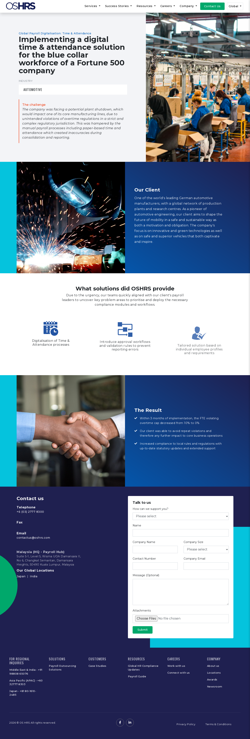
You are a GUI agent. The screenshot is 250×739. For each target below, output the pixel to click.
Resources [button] (145, 6)
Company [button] (187, 6)
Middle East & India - (23, 669)
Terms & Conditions (218, 724)
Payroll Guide (137, 676)
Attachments (142, 615)
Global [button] (234, 6)
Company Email (194, 563)
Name (137, 530)
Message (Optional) (146, 580)
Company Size (193, 546)
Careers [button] (166, 6)
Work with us (176, 665)
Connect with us (178, 672)
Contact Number (144, 563)
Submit (143, 634)
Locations (214, 672)
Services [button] (91, 6)
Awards (212, 679)
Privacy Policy (186, 724)
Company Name (144, 546)
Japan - (14, 691)
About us (213, 665)
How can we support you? (150, 513)
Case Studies (97, 665)
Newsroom (214, 686)
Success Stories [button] (117, 6)
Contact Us (212, 6)
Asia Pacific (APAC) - (23, 680)
